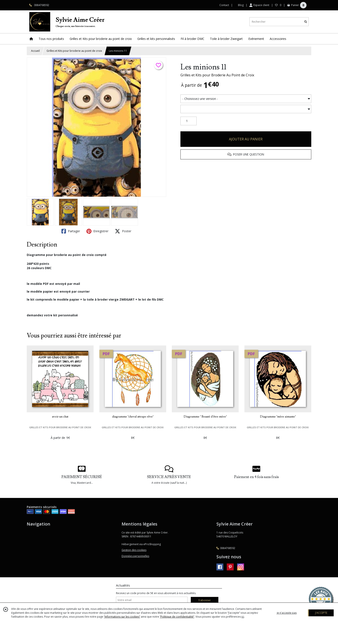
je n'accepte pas (287, 613)
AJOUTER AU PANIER (246, 139)
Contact (224, 5)
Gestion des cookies (134, 550)
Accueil (35, 51)
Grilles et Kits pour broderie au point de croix (74, 51)
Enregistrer (97, 231)
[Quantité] (188, 121)
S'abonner (204, 600)
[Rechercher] (305, 21)
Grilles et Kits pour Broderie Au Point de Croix (217, 75)
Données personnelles (135, 556)
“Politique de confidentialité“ (177, 616)
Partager (70, 231)
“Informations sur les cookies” (122, 616)
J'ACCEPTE (321, 613)
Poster (123, 231)
